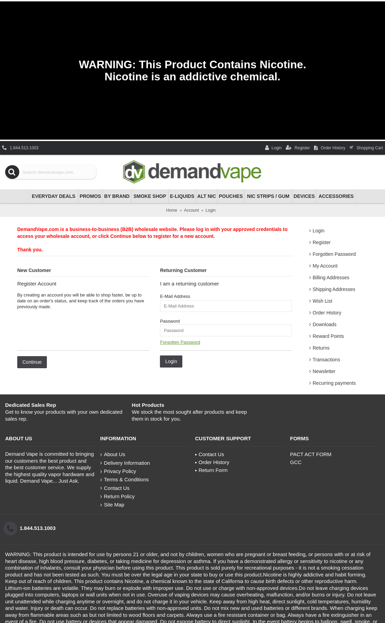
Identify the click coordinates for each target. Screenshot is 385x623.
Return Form (211, 470)
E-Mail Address (175, 296)
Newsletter (324, 371)
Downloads (324, 324)
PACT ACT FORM (311, 454)
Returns (321, 348)
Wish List (322, 301)
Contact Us (115, 488)
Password (170, 321)
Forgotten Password (334, 254)
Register (322, 242)
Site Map (112, 505)
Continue (32, 362)
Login (318, 230)
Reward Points (328, 336)
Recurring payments (334, 383)
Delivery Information (125, 463)
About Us (112, 454)
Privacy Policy (118, 471)
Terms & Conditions (124, 479)
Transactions (326, 359)
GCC (296, 462)
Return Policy (117, 496)
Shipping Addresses (334, 289)
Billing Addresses (331, 277)
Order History (327, 312)
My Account (325, 266)
